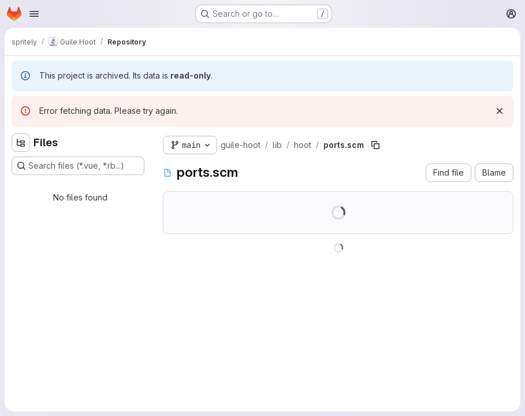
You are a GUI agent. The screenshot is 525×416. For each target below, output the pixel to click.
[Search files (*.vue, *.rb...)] (78, 166)
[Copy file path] (375, 145)
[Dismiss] (500, 111)
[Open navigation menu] (34, 14)
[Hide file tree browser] (21, 142)
